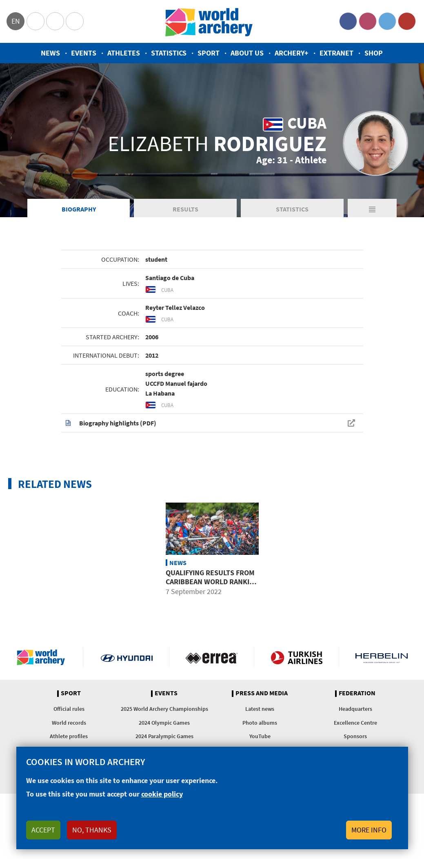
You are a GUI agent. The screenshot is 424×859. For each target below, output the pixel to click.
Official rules (68, 710)
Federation (357, 694)
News (50, 53)
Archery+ (292, 53)
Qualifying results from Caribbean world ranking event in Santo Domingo (212, 582)
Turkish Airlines (296, 658)
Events (83, 53)
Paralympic (55, 21)
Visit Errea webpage (212, 658)
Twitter (387, 21)
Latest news (259, 710)
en (15, 21)
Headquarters (355, 710)
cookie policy (162, 794)
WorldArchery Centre (75, 21)
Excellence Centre (355, 723)
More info (368, 830)
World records (69, 723)
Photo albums (259, 723)
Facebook (348, 21)
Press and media (261, 694)
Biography (79, 210)
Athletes (123, 53)
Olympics (35, 21)
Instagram (368, 21)
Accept (43, 830)
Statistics (168, 53)
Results (185, 210)
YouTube (407, 21)
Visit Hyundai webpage (127, 658)
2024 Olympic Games (164, 723)
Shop (373, 53)
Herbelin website (381, 658)
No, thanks (91, 830)
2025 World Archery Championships (164, 710)
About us (247, 53)
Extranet (336, 53)
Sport (209, 53)
